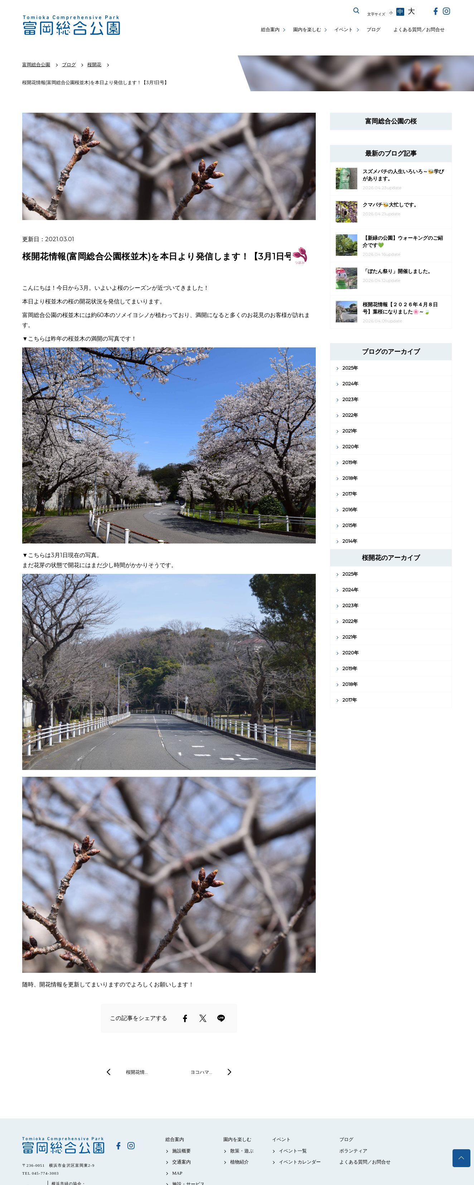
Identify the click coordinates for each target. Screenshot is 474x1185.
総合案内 (270, 29)
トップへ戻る (461, 1158)
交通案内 (181, 1162)
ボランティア (353, 1151)
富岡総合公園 (63, 1145)
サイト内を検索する (356, 10)
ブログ (374, 29)
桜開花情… (137, 1072)
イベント (343, 29)
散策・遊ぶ (241, 1151)
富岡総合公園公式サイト (71, 25)
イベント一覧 (293, 1151)
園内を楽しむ (307, 29)
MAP (177, 1173)
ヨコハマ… (201, 1072)
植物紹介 (239, 1162)
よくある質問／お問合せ (419, 29)
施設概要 (181, 1151)
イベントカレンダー (300, 1162)
